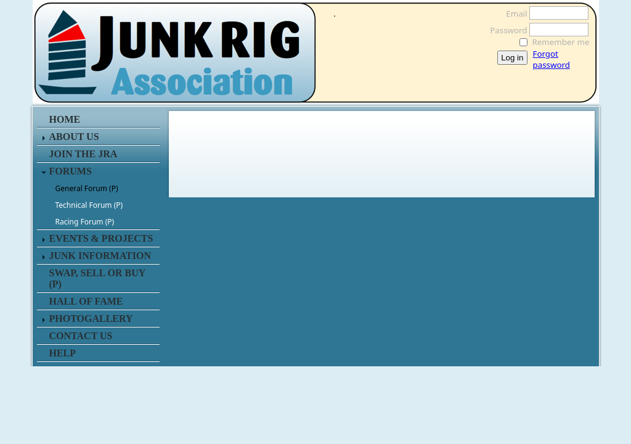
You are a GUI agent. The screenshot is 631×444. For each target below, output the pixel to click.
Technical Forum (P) (89, 205)
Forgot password (551, 59)
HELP (62, 353)
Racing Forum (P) (85, 221)
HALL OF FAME (86, 301)
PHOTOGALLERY (91, 318)
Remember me (561, 41)
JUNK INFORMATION (100, 255)
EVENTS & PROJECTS (101, 238)
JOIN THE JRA (83, 154)
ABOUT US (74, 136)
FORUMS (70, 171)
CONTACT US (81, 336)
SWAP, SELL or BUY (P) (97, 278)
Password (505, 30)
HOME (65, 119)
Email (513, 13)
